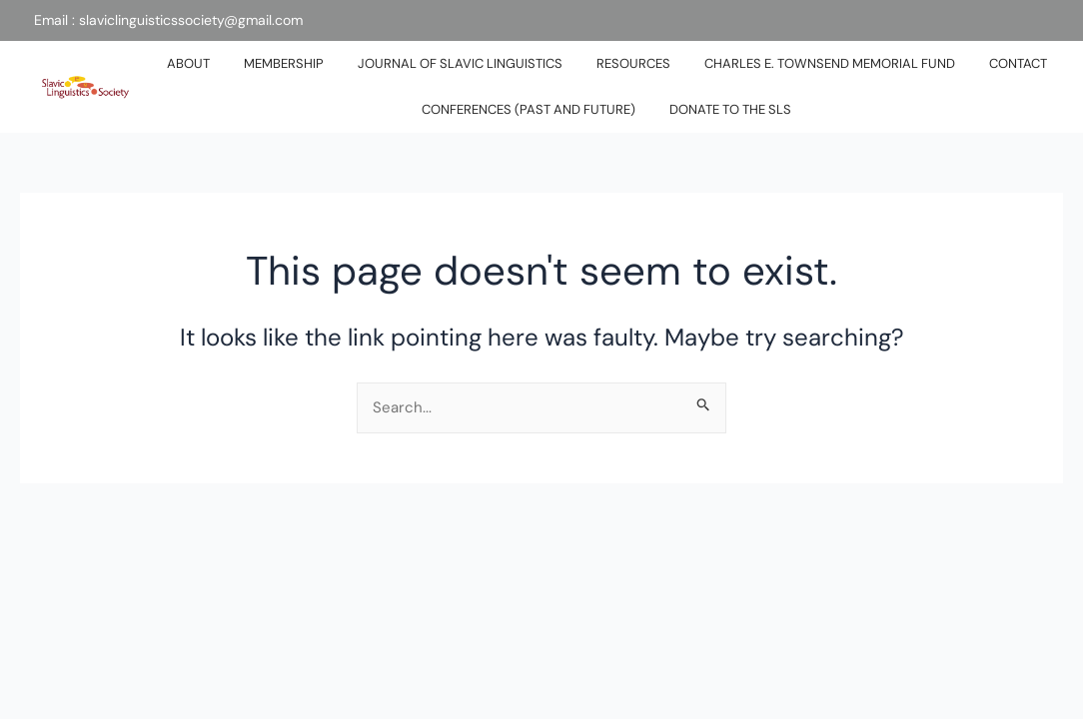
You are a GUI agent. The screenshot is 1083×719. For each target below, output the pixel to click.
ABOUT (188, 63)
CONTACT (1018, 63)
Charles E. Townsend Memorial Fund (829, 63)
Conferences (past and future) (528, 109)
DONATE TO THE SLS (730, 109)
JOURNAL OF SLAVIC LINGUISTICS (460, 63)
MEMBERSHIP (284, 63)
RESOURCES (633, 63)
